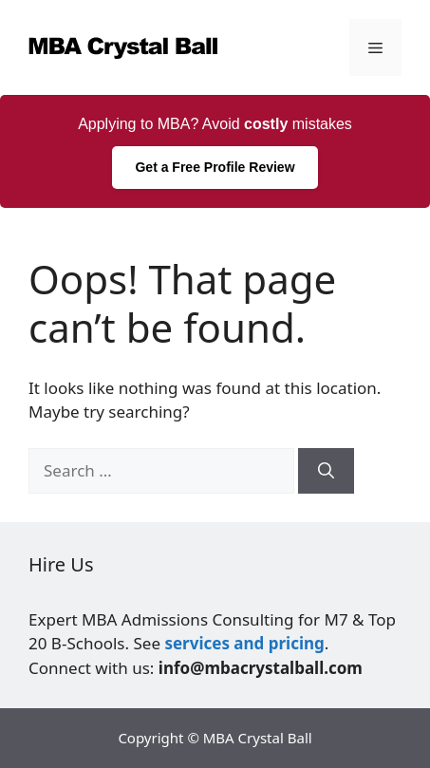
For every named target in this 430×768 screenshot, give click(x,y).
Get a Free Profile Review (214, 167)
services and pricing (244, 643)
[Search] (326, 471)
